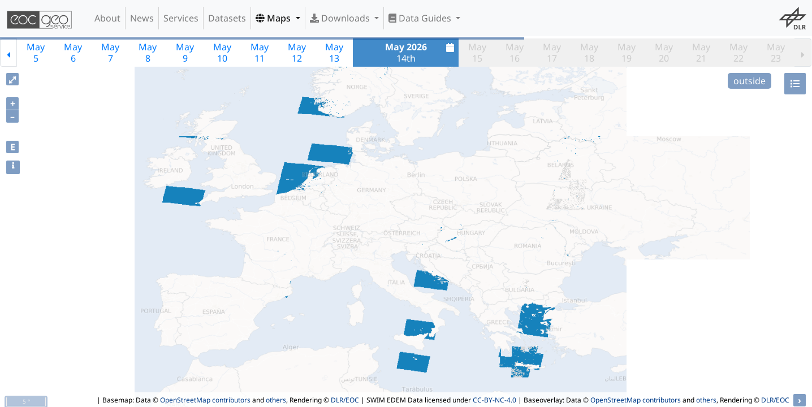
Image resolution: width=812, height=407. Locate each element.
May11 (259, 52)
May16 (515, 52)
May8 (148, 52)
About (107, 18)
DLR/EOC (345, 400)
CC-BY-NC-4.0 (494, 400)
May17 (552, 52)
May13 (334, 52)
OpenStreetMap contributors (205, 400)
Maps (274, 18)
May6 (73, 52)
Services (180, 18)
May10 (222, 52)
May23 (776, 52)
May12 (297, 52)
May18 (589, 52)
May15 (477, 52)
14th (421, 52)
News (142, 18)
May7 (110, 52)
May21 (701, 52)
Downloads (341, 18)
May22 (738, 52)
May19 (626, 52)
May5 (36, 52)
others (276, 400)
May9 (185, 52)
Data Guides (420, 18)
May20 (664, 52)
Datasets (227, 18)
